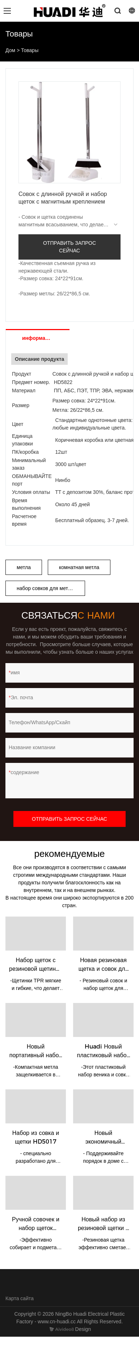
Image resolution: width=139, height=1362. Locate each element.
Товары (29, 50)
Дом (10, 50)
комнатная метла (79, 567)
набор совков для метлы (46, 588)
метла (24, 567)
